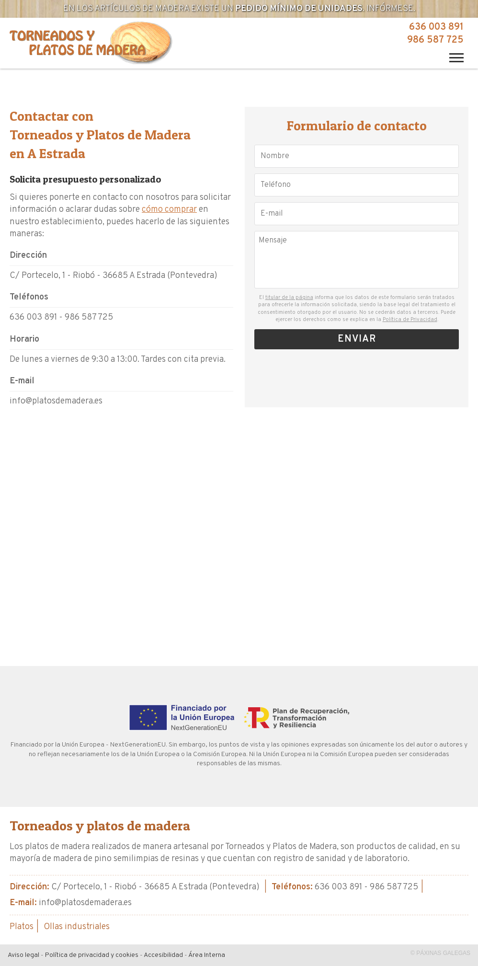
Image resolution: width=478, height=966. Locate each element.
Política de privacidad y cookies (91, 955)
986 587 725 (435, 40)
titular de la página (289, 297)
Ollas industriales (77, 926)
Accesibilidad (163, 955)
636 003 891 (436, 27)
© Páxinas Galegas (440, 953)
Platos (22, 926)
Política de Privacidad (410, 319)
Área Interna (206, 955)
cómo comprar (169, 209)
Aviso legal (23, 955)
